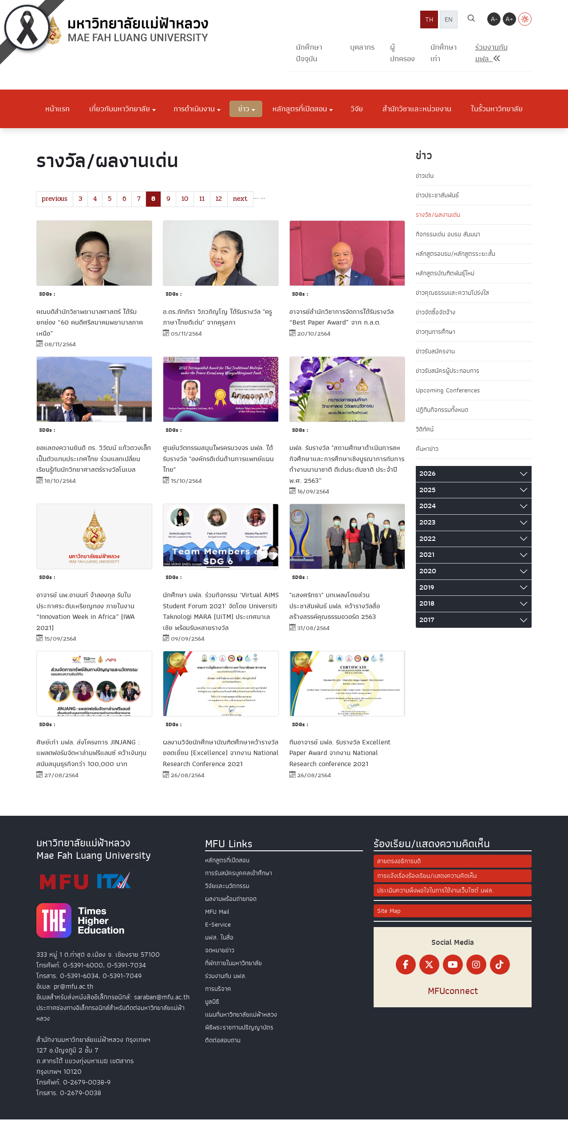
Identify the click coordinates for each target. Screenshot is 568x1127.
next (247, 198)
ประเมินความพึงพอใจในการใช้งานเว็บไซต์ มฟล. (440, 898)
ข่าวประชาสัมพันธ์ (439, 196)
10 (189, 198)
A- (494, 19)
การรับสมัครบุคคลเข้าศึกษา (240, 880)
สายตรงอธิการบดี (400, 868)
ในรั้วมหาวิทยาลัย (497, 108)
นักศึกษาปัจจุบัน (309, 53)
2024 (427, 513)
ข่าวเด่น (426, 176)
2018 (426, 610)
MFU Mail (218, 918)
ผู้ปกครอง (402, 53)
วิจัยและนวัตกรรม (228, 893)
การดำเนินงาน (194, 108)
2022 (427, 545)
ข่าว (243, 108)
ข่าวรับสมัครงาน (437, 355)
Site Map (389, 920)
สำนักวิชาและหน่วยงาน (417, 108)
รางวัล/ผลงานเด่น (440, 216)
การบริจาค (218, 995)
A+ (509, 19)
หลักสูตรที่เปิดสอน (299, 108)
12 (224, 198)
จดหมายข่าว (221, 957)
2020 (427, 578)
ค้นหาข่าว (428, 455)
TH (429, 19)
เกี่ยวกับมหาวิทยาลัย (119, 108)
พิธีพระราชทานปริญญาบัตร (241, 1034)
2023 (427, 529)
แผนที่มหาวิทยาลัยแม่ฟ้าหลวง (244, 1021)
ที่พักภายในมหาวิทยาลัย (236, 970)
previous (55, 198)
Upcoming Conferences (450, 395)
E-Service (219, 931)
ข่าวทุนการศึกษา (437, 335)
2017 (426, 627)
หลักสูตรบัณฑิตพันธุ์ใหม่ (447, 275)
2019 (426, 594)
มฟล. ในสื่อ (220, 944)
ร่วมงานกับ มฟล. (227, 983)
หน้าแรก (57, 108)
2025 (427, 496)
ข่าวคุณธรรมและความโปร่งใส (455, 295)
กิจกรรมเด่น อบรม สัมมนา (450, 236)
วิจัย (357, 108)
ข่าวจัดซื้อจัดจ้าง (437, 315)
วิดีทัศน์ (426, 435)
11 (207, 198)
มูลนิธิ (212, 1008)
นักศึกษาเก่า (443, 53)
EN (449, 19)
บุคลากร (362, 47)
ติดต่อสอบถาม (224, 1047)
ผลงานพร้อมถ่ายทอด (232, 905)
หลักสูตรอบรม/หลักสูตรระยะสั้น (458, 255)
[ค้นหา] (471, 19)
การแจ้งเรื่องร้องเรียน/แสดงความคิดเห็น (431, 883)
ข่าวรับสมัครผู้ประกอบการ (450, 375)
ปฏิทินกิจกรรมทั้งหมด (444, 415)
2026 (427, 480)
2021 (426, 561)
